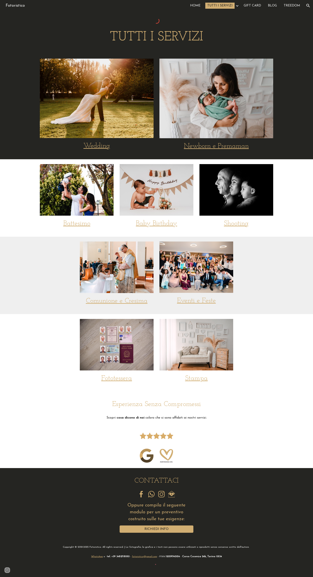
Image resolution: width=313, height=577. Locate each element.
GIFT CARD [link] (252, 5)
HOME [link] (195, 5)
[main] (156, 37)
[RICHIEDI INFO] (156, 529)
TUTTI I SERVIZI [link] (220, 5)
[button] (308, 6)
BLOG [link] (272, 5)
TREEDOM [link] (292, 5)
